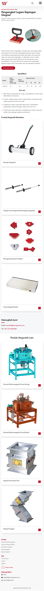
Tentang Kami (5, 558)
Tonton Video (9, 567)
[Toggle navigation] (40, 3)
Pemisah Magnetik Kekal (8, 544)
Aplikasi (3, 563)
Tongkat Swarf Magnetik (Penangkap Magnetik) (19, 211)
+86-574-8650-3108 (8, 580)
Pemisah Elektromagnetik (8, 542)
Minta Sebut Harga (8, 68)
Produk (3, 539)
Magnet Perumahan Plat (11, 481)
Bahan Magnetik (5, 552)
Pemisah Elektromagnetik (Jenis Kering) (16, 384)
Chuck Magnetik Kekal (10, 307)
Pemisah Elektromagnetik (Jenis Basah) (16, 432)
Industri (3, 561)
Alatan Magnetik (5, 549)
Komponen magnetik (6, 547)
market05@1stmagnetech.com (15, 325)
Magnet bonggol (8, 529)
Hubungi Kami (6, 572)
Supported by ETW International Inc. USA (22, 588)
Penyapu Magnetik (9, 162)
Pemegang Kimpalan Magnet (13, 259)
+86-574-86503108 (10, 329)
